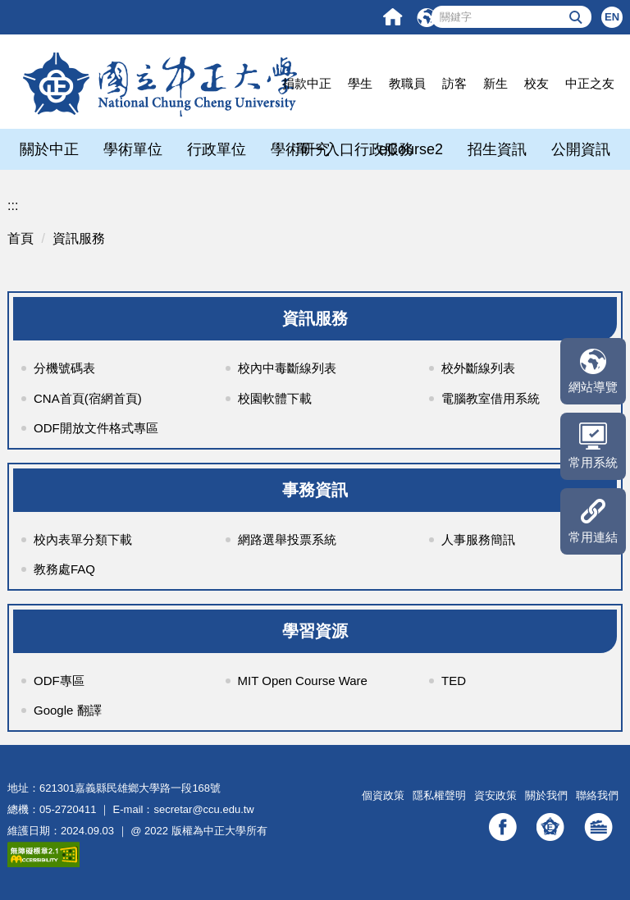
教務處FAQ (64, 569)
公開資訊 (580, 149)
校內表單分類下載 (83, 539)
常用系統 (593, 462)
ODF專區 (59, 681)
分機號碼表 (64, 368)
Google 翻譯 (68, 710)
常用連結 (593, 537)
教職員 (407, 83)
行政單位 (216, 149)
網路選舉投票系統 (287, 539)
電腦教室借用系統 (490, 398)
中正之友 (589, 83)
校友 (536, 83)
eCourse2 (411, 149)
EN (612, 17)
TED (453, 681)
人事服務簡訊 (478, 539)
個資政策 (383, 795)
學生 (360, 83)
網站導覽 (593, 387)
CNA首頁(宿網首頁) (88, 398)
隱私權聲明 (439, 795)
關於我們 (546, 795)
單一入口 (324, 149)
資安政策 (495, 795)
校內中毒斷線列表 (287, 368)
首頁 (20, 238)
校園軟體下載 (275, 398)
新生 (495, 83)
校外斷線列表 (478, 368)
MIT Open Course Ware (303, 681)
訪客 (454, 83)
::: (12, 205)
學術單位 (132, 149)
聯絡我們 (597, 795)
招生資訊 (497, 149)
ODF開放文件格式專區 (96, 428)
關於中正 (49, 149)
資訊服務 (78, 238)
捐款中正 (306, 83)
